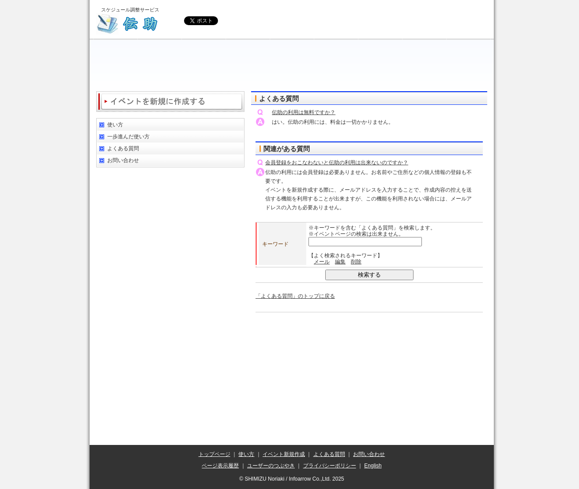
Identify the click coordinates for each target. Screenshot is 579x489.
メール (322, 262)
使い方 (115, 125)
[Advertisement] (291, 66)
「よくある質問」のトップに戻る (295, 296)
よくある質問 (123, 148)
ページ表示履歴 (220, 466)
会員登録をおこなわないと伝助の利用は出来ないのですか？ (336, 162)
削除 (356, 262)
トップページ (214, 454)
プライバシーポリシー (329, 466)
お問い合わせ (123, 160)
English (372, 466)
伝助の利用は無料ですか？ (303, 112)
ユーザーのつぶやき (271, 466)
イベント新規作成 (284, 454)
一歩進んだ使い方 (128, 136)
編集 (340, 262)
